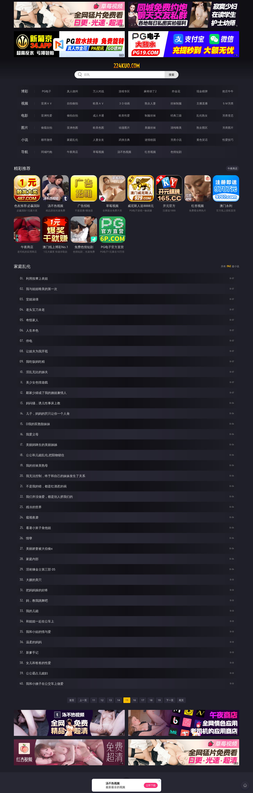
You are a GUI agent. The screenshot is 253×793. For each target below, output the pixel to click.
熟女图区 (202, 128)
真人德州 (72, 91)
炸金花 (176, 91)
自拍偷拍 (72, 103)
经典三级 (176, 115)
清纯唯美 (176, 128)
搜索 (171, 75)
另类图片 (227, 128)
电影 (24, 115)
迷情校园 (150, 140)
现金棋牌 (202, 91)
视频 (24, 103)
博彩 (24, 91)
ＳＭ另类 (227, 103)
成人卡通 (98, 115)
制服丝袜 (150, 115)
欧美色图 (98, 128)
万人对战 (98, 91)
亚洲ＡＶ (46, 103)
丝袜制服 (176, 103)
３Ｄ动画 (124, 103)
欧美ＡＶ (98, 103)
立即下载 (151, 785)
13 (110, 700)
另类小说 (176, 140)
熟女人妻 (150, 103)
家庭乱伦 (72, 140)
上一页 (83, 700)
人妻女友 (98, 140)
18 (151, 700)
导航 (24, 151)
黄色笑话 (202, 140)
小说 (24, 139)
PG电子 (46, 91)
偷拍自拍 (72, 115)
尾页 (181, 700)
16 (134, 700)
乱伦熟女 (202, 115)
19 (159, 700)
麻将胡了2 (150, 91)
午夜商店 (72, 152)
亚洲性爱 (46, 115)
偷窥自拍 (46, 128)
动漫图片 (124, 128)
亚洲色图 (72, 128)
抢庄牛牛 (227, 91)
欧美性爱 (124, 115)
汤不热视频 (124, 152)
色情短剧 (176, 152)
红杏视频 (150, 152)
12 (102, 700)
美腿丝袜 (150, 128)
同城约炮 (46, 152)
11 (93, 700)
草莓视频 (98, 152)
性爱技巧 (227, 140)
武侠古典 (124, 140)
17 (142, 700)
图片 (24, 127)
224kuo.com (127, 65)
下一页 (169, 700)
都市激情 (46, 140)
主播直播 (202, 103)
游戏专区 (124, 91)
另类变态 (227, 115)
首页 (71, 700)
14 (118, 700)
